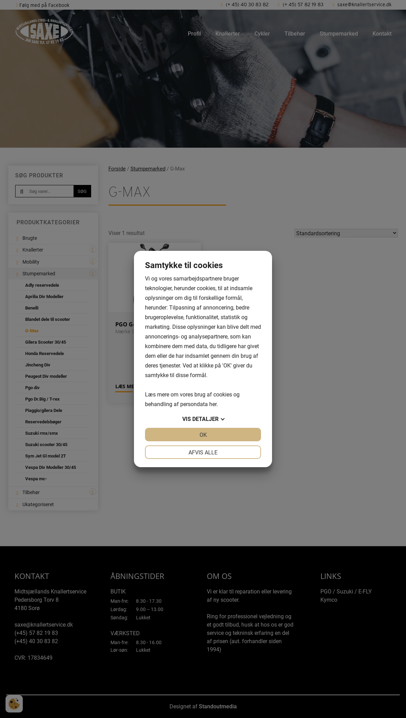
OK (203, 434)
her (212, 403)
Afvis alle (203, 452)
